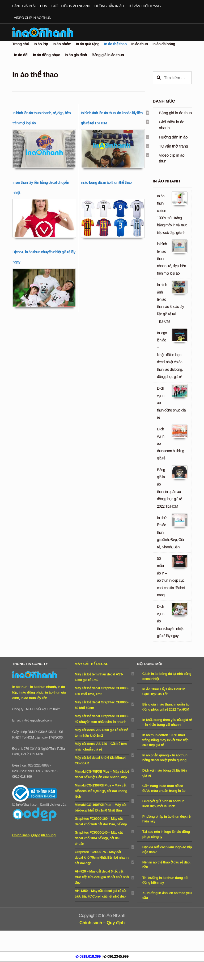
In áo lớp (41, 44)
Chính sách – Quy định (102, 922)
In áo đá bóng (163, 44)
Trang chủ (20, 44)
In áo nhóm (62, 44)
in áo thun (19, 687)
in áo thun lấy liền (34, 698)
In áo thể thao (115, 44)
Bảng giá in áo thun (29, 6)
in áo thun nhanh (43, 687)
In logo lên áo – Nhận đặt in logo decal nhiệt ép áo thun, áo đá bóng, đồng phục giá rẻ (170, 355)
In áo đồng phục (46, 55)
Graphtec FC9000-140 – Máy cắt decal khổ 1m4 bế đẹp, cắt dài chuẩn (99, 838)
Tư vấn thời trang (144, 6)
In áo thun (139, 44)
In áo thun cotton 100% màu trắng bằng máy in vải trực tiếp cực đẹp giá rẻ (165, 740)
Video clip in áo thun (32, 18)
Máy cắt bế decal (91, 664)
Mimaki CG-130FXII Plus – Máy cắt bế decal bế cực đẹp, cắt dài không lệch (101, 790)
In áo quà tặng (88, 44)
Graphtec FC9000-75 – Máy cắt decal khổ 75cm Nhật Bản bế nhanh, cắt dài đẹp (102, 857)
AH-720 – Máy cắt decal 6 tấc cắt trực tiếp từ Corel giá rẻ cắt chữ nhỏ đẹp (102, 876)
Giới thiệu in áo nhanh (70, 6)
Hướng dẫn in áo (109, 6)
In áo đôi (21, 55)
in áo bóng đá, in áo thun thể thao (106, 182)
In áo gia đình (76, 55)
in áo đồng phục (31, 692)
